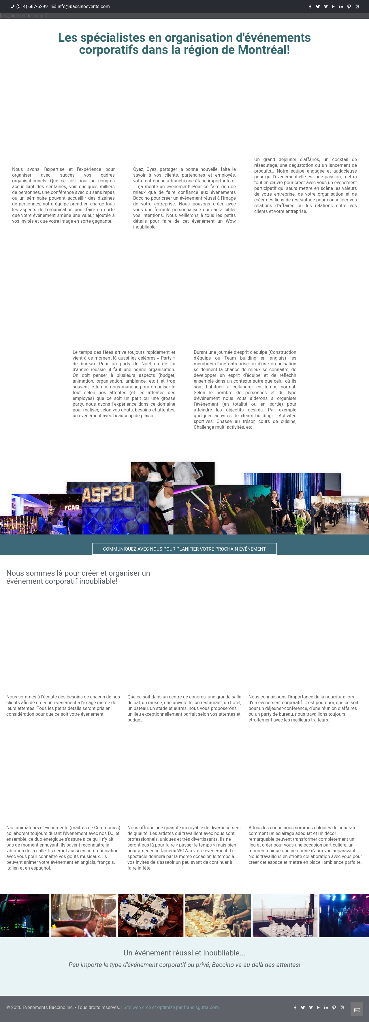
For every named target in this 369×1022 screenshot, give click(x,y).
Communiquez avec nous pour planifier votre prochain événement (184, 549)
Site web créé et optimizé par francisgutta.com (171, 1007)
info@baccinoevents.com (84, 6)
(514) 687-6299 (32, 6)
